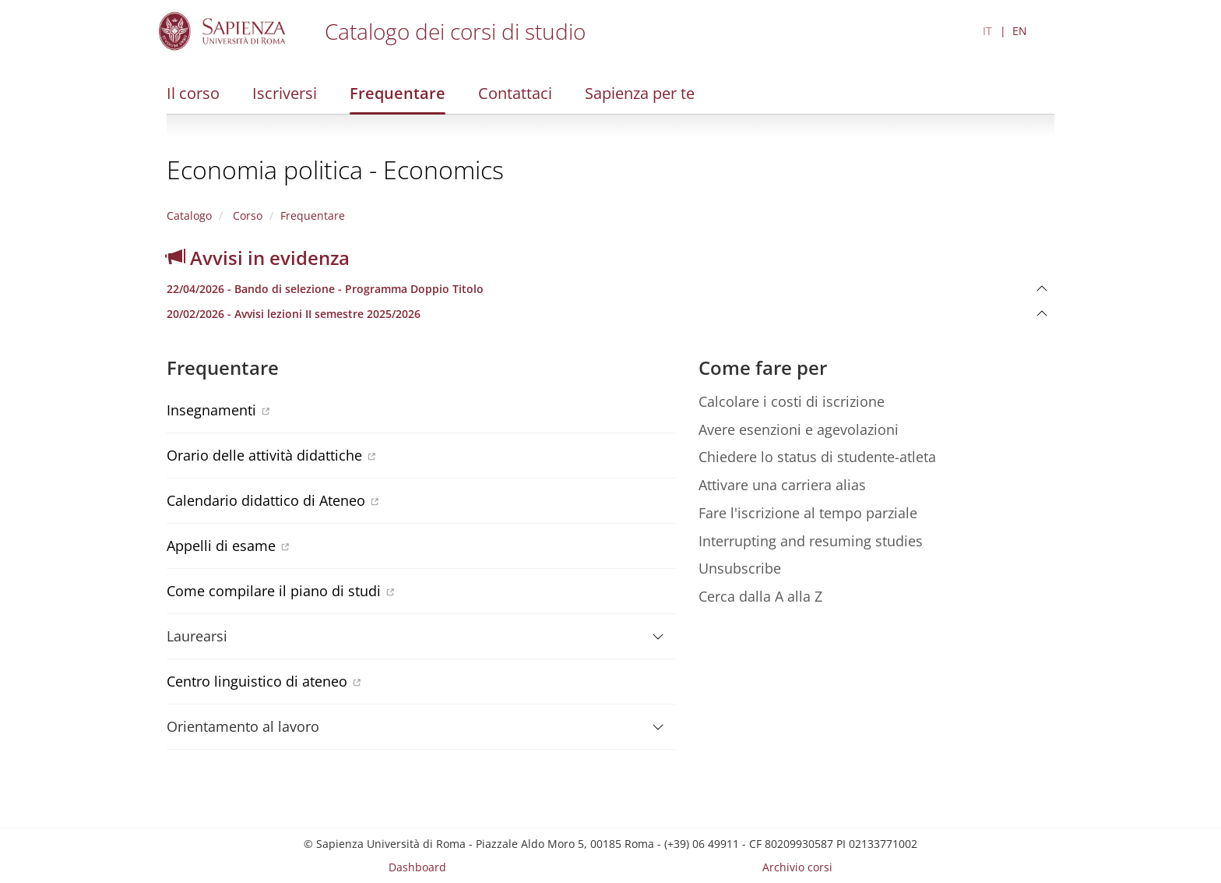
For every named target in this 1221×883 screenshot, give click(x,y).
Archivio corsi (797, 867)
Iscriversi (284, 93)
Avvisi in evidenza (258, 257)
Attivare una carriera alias (782, 484)
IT (987, 30)
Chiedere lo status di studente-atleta (817, 456)
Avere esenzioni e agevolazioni (798, 429)
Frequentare (397, 93)
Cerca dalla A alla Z (760, 596)
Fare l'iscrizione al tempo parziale (807, 512)
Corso (246, 215)
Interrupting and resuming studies (810, 541)
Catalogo (189, 215)
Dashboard (417, 867)
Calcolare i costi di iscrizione (791, 401)
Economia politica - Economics (335, 169)
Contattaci (515, 93)
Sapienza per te (640, 93)
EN (1019, 30)
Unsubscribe (739, 568)
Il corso (193, 93)
